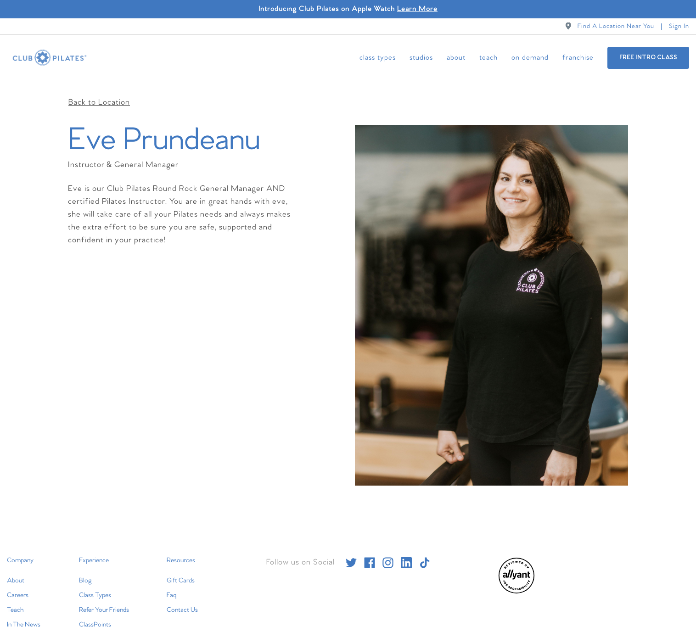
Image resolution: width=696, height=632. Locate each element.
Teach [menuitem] (488, 57)
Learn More (417, 9)
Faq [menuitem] (171, 586)
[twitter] (351, 553)
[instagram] (387, 553)
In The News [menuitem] (23, 615)
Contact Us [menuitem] (182, 601)
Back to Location (99, 93)
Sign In (679, 26)
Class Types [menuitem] (377, 57)
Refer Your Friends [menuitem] (104, 601)
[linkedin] (406, 553)
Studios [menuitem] (421, 57)
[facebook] (369, 553)
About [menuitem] (456, 57)
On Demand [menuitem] (530, 57)
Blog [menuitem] (85, 571)
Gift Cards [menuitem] (181, 571)
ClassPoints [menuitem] (95, 615)
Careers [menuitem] (17, 586)
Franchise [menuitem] (578, 57)
